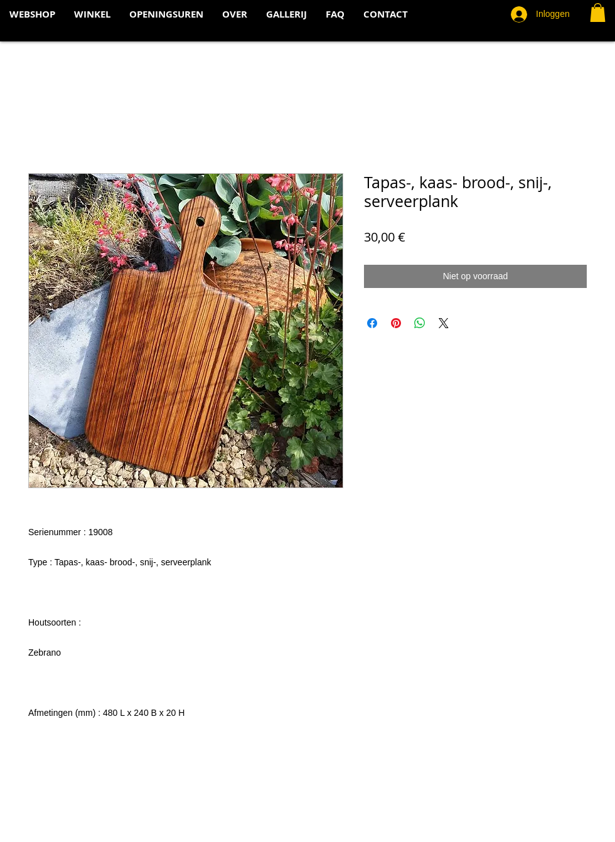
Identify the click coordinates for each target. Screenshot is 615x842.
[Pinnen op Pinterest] (396, 323)
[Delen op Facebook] (372, 323)
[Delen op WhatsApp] (419, 323)
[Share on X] (443, 323)
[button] (598, 12)
